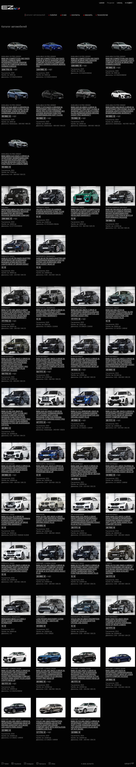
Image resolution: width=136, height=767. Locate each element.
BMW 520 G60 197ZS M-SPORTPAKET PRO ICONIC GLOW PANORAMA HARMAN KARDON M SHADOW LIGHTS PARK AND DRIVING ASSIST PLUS (119, 314)
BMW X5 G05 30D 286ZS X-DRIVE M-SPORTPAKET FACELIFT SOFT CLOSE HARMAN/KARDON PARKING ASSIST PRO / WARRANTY (50, 313)
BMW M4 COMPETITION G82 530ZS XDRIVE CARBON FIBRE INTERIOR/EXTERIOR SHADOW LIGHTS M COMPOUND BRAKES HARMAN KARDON (15, 62)
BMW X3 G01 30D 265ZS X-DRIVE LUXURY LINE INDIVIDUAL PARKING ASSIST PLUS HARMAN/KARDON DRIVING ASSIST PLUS (50, 519)
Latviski (101, 3)
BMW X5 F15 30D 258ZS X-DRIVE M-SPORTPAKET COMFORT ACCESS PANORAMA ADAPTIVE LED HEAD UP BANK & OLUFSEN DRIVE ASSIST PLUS (50, 569)
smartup (129, 764)
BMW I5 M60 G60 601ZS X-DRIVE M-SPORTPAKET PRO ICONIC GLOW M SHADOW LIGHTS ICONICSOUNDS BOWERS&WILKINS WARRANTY (120, 110)
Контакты (75, 15)
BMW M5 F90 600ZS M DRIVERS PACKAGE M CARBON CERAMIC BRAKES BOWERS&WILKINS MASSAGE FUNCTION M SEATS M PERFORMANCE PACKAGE (119, 213)
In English (128, 3)
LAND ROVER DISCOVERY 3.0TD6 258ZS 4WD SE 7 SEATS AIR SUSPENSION (49, 621)
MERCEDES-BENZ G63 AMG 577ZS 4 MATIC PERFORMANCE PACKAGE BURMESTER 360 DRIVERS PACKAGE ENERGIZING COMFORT (16, 212)
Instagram (30, 764)
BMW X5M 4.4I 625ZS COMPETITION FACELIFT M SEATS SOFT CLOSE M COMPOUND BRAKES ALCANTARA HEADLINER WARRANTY (85, 212)
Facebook (17, 764)
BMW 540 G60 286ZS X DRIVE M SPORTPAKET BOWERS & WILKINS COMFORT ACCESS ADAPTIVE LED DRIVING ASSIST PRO (85, 313)
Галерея (53, 15)
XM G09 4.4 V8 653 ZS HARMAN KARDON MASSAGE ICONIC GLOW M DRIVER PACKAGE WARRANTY (50, 211)
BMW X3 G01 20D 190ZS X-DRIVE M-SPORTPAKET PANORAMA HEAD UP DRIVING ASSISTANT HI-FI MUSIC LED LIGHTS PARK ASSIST (15, 724)
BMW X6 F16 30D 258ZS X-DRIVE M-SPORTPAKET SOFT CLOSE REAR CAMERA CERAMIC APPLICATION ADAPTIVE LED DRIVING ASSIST (15, 568)
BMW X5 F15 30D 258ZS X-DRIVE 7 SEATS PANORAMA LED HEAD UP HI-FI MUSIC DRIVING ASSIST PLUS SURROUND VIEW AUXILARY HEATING (120, 569)
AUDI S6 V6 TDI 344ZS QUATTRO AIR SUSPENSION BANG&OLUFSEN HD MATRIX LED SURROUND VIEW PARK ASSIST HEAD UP (50, 261)
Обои (53, 764)
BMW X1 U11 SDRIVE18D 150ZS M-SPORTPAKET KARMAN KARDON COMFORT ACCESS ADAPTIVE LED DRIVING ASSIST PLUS (85, 414)
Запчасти (42, 764)
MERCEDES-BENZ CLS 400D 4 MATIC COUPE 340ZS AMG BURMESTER (13, 621)
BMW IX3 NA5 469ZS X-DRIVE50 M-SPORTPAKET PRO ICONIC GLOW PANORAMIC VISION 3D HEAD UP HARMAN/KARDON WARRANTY (15, 110)
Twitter (6, 764)
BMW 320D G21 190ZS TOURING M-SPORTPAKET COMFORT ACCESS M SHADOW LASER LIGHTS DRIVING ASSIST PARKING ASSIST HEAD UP (120, 469)
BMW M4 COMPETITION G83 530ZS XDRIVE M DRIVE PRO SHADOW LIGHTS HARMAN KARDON (85, 60)
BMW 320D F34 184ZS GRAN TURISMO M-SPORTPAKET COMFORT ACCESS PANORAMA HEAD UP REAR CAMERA (118, 622)
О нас (64, 15)
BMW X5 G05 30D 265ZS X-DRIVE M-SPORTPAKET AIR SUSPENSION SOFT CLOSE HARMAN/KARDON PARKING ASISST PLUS (15, 469)
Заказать (88, 15)
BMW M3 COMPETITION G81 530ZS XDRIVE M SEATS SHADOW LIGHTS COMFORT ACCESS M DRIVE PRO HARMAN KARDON (120, 61)
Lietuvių (119, 3)
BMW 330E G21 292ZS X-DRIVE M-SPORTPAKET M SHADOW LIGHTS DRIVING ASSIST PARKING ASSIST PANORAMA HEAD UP (50, 469)
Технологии (102, 15)
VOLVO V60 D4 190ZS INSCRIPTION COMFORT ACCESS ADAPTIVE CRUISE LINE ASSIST (85, 621)
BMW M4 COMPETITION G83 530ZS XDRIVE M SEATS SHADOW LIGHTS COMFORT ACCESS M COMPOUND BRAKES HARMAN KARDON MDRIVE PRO (50, 62)
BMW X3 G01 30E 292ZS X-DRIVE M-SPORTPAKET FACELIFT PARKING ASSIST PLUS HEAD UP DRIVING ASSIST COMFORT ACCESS (120, 414)
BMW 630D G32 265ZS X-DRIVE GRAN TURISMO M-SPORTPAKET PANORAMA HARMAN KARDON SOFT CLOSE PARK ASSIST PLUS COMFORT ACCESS (119, 520)
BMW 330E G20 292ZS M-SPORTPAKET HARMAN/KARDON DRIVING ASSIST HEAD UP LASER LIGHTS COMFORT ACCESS (119, 673)
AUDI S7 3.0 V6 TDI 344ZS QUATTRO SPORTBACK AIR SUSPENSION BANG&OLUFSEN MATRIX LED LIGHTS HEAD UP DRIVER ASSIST (15, 261)
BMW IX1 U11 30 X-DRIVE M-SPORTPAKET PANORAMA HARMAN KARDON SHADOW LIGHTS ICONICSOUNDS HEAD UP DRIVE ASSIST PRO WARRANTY (15, 520)
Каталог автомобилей (35, 15)
